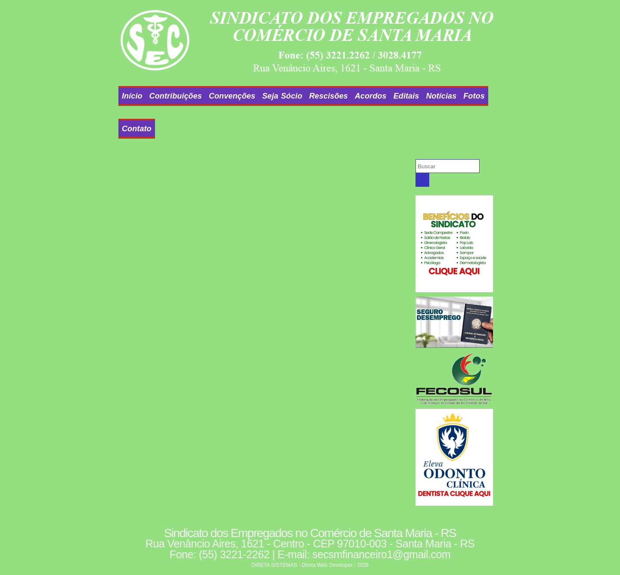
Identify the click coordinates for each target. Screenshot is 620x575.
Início (132, 96)
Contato (137, 128)
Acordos (371, 96)
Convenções (232, 96)
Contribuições (175, 96)
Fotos (474, 96)
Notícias (441, 96)
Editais (406, 96)
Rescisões (328, 96)
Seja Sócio (282, 96)
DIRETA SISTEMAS (274, 565)
